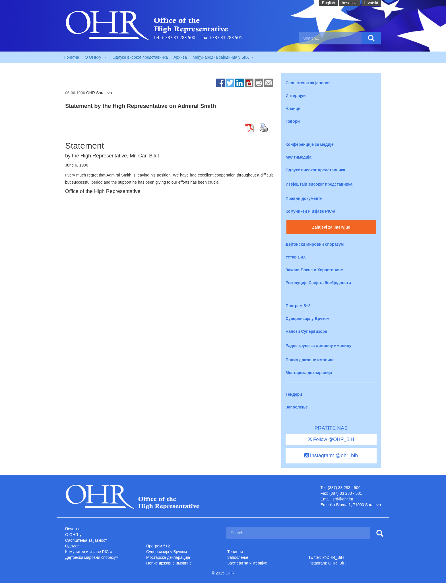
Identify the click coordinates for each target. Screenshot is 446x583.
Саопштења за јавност (308, 83)
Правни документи (304, 198)
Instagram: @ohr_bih (331, 455)
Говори (293, 121)
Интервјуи (296, 95)
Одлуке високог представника (140, 57)
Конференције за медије (310, 144)
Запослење (297, 407)
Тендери (294, 394)
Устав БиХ (296, 257)
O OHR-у (73, 534)
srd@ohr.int (343, 499)
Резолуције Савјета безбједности (318, 282)
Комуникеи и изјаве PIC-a (310, 211)
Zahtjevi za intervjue (331, 227)
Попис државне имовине (310, 360)
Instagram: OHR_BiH (327, 563)
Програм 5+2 (298, 305)
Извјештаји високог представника (319, 184)
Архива (180, 57)
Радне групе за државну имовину (318, 345)
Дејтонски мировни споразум (315, 244)
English (328, 3)
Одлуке (72, 546)
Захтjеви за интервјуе (247, 563)
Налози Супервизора (306, 331)
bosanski (350, 3)
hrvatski (371, 3)
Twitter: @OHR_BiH (326, 557)
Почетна (71, 57)
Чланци (293, 108)
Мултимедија (298, 157)
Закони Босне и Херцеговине (314, 270)
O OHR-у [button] (96, 57)
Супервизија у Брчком (308, 318)
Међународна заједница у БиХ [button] (224, 57)
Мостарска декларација (309, 372)
